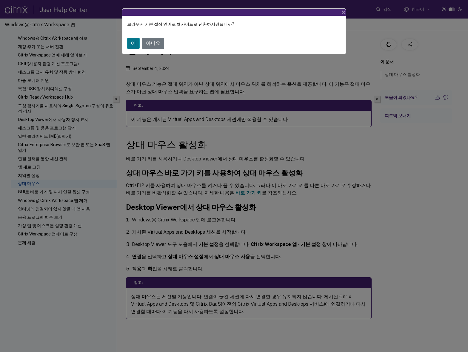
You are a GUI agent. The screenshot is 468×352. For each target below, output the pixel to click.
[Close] (343, 12)
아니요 (153, 43)
